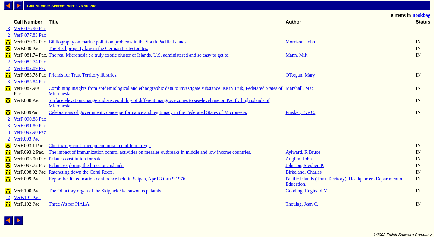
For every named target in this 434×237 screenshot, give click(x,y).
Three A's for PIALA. (69, 204)
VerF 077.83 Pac (30, 35)
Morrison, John (300, 41)
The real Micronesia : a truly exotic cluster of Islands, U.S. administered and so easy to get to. (139, 55)
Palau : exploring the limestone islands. (86, 165)
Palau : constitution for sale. (75, 158)
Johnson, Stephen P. (304, 165)
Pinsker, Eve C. (300, 112)
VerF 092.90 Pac (30, 132)
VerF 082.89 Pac (30, 68)
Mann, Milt (296, 55)
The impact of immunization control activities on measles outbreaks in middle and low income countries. (150, 152)
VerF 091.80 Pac (30, 125)
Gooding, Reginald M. (307, 190)
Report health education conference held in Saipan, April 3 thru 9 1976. (117, 178)
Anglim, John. (299, 158)
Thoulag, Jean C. (301, 204)
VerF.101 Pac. (27, 197)
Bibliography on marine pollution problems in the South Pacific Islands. (118, 41)
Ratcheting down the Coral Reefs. (81, 172)
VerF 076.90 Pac (30, 28)
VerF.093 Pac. (27, 138)
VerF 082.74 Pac (30, 61)
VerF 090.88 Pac (30, 119)
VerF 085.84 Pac (30, 81)
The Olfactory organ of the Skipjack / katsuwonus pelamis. (105, 190)
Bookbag (421, 15)
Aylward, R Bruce (302, 152)
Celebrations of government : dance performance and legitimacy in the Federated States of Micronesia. (148, 112)
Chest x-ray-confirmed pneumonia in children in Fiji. (100, 145)
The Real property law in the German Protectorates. (98, 48)
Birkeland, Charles (303, 172)
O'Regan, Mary (300, 74)
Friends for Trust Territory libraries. (83, 74)
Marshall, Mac (299, 88)
